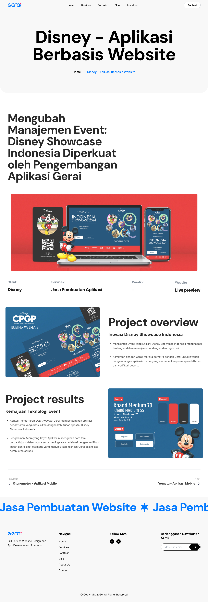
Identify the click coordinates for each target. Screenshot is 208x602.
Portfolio (102, 5)
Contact (192, 5)
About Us (132, 5)
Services (86, 5)
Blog (117, 5)
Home (71, 5)
